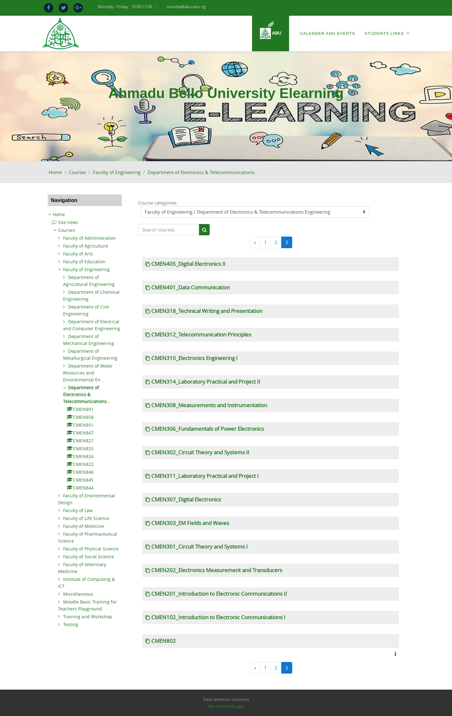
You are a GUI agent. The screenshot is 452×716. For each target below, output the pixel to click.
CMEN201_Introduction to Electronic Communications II (219, 593)
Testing (70, 624)
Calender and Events (327, 33)
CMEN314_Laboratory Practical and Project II (205, 381)
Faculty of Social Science (88, 557)
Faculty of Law (78, 510)
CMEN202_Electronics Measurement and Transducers (216, 570)
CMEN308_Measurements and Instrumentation (209, 405)
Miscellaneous (78, 594)
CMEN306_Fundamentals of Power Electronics (207, 428)
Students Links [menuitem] (387, 33)
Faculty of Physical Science (91, 549)
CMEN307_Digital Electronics (186, 499)
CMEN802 (163, 640)
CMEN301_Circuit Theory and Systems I (199, 546)
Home (55, 172)
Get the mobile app (226, 706)
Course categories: (158, 202)
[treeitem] (85, 214)
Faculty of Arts (78, 254)
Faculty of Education (84, 262)
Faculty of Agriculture (85, 246)
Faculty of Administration (89, 238)
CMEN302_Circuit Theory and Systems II (200, 452)
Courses (77, 172)
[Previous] (255, 242)
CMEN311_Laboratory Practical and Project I (205, 476)
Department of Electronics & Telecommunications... (203, 172)
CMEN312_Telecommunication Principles (201, 334)
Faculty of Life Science (86, 518)
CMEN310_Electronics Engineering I (194, 358)
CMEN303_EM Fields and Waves (190, 523)
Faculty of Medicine (83, 526)
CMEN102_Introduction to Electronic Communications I (218, 617)
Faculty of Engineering (117, 172)
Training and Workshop (87, 617)
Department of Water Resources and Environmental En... (88, 373)
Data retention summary (226, 699)
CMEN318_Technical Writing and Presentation (206, 311)
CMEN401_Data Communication (190, 287)
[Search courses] (168, 230)
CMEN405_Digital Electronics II (188, 263)
